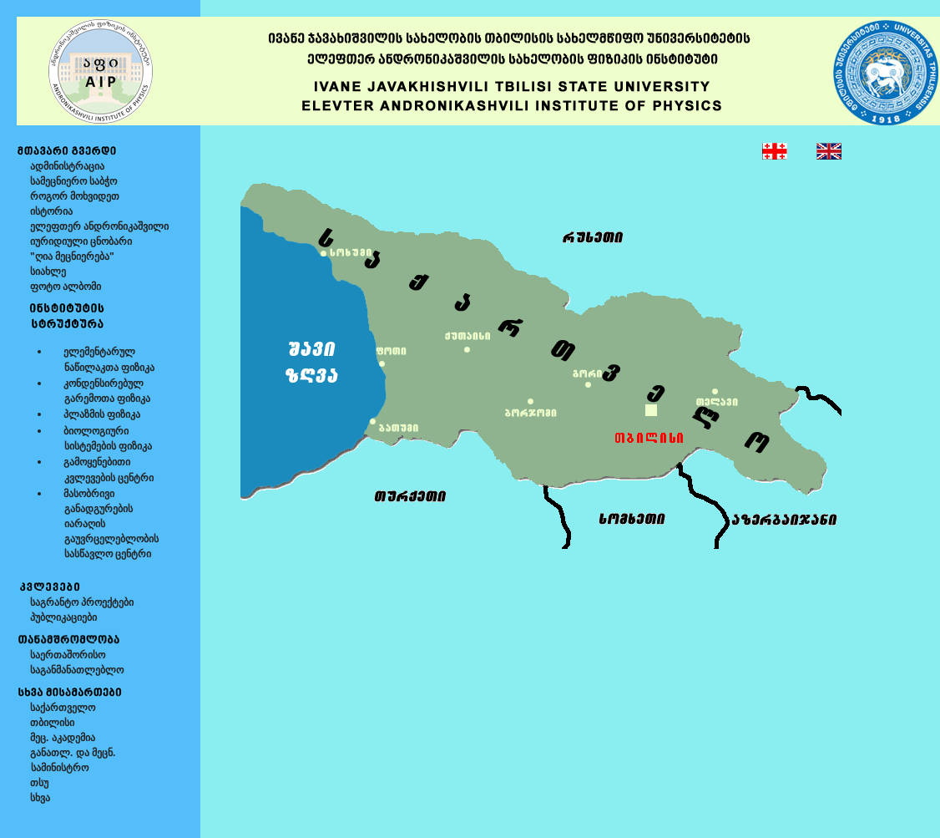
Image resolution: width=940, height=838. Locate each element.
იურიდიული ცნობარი (81, 241)
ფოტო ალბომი (65, 286)
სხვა (40, 798)
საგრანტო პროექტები (82, 602)
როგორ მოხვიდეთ (74, 196)
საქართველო (62, 708)
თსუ (39, 783)
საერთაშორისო (67, 655)
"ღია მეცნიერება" (72, 256)
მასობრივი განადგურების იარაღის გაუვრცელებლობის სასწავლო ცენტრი (104, 524)
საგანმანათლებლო (77, 670)
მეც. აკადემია (62, 738)
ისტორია (51, 211)
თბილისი (52, 723)
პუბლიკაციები (63, 617)
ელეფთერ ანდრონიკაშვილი (99, 226)
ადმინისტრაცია (67, 166)
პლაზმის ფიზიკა (101, 414)
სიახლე (48, 271)
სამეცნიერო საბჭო (73, 181)
